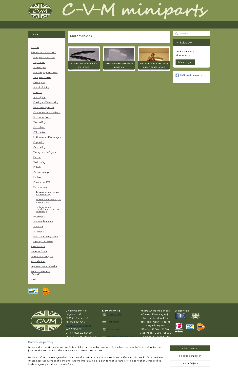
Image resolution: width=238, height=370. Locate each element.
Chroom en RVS (41, 182)
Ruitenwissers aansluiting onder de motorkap (47, 209)
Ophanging (39, 82)
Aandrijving (39, 97)
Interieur (38, 231)
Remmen (37, 92)
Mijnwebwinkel (153, 364)
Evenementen (38, 246)
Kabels (37, 167)
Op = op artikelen (43, 241)
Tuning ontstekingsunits (46, 152)
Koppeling (38, 142)
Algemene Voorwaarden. (120, 336)
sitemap (102, 364)
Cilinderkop (39, 132)
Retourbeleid (38, 261)
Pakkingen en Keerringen (47, 137)
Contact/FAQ (114, 314)
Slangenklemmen (42, 77)
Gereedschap (41, 172)
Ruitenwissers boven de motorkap (47, 193)
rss (109, 364)
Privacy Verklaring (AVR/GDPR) (41, 272)
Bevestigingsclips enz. (45, 72)
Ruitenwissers (41, 187)
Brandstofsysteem (43, 107)
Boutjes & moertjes (44, 57)
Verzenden (112, 321)
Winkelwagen (185, 62)
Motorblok (39, 127)
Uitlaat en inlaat (42, 117)
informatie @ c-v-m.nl (78, 325)
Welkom (35, 47)
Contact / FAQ (39, 251)
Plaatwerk (39, 216)
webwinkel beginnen (122, 364)
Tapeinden (39, 62)
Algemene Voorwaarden (44, 266)
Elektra (37, 157)
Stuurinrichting (41, 87)
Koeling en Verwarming (45, 102)
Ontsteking (39, 147)
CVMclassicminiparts (189, 75)
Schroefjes (39, 67)
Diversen (38, 226)
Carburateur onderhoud (46, 112)
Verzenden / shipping (42, 256)
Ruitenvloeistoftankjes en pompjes (48, 200)
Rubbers (38, 177)
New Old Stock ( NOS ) (45, 236)
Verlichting (39, 162)
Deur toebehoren (43, 221)
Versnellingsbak (42, 122)
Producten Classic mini (43, 52)
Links (33, 278)
